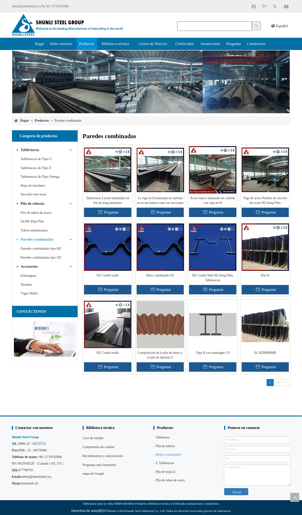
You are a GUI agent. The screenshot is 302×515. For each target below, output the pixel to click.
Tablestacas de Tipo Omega (40, 176)
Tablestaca (163, 437)
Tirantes (26, 284)
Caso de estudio (93, 438)
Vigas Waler (29, 293)
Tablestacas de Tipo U (36, 159)
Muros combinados (168, 454)
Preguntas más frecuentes (99, 465)
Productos (141, 503)
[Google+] (264, 6)
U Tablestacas (165, 463)
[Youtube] (286, 6)
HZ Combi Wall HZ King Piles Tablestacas (212, 278)
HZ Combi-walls (107, 352)
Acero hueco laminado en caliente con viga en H (212, 200)
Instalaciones (195, 503)
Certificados (178, 503)
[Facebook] (253, 6)
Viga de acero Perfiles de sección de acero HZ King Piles (265, 200)
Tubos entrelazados (34, 230)
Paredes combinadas (37, 239)
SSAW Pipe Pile (32, 221)
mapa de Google (93, 473)
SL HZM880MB (265, 352)
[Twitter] (275, 6)
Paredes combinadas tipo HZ (41, 248)
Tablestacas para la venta (98, 503)
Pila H (265, 275)
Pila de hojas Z (166, 472)
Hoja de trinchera (33, 185)
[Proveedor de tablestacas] (151, 82)
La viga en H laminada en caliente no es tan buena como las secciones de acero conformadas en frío (160, 200)
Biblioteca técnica (159, 503)
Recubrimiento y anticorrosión (103, 456)
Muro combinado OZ (160, 275)
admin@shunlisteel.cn (26, 6)
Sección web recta (33, 194)
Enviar (237, 492)
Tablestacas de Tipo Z (36, 168)
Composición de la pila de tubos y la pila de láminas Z (160, 355)
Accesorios (29, 266)
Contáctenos (211, 503)
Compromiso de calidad (98, 447)
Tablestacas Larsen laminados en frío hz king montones (107, 200)
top (294, 497)
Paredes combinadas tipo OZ (41, 257)
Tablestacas (30, 150)
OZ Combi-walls (107, 275)
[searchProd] (214, 26)
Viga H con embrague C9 (212, 352)
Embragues (28, 275)
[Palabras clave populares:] (256, 25)
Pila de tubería (32, 204)
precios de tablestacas (217, 511)
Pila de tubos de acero (36, 212)
